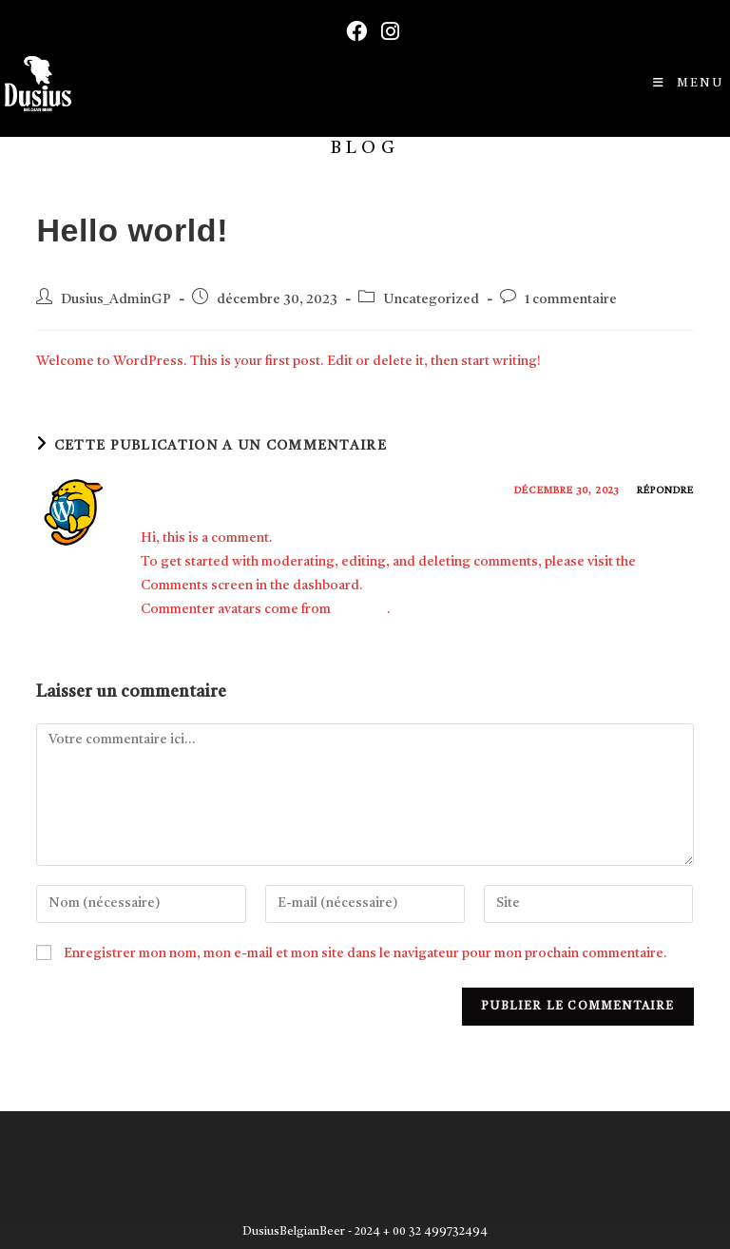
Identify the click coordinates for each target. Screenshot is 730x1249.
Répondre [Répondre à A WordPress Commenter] (665, 490)
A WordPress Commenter (240, 494)
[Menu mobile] (688, 83)
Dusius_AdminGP (116, 300)
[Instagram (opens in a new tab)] (383, 31)
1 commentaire (571, 300)
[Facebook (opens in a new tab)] (349, 31)
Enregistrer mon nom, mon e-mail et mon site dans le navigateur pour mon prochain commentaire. (365, 953)
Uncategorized (431, 300)
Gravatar (360, 609)
